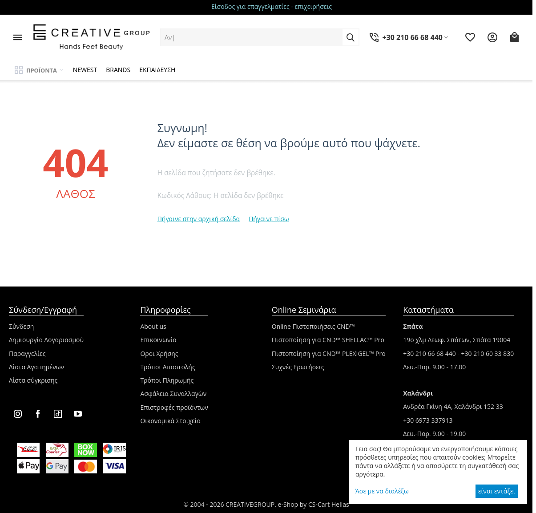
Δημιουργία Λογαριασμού (46, 339)
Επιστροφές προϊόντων (174, 407)
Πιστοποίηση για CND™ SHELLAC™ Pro (328, 339)
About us (153, 326)
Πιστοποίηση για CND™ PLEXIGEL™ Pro (329, 353)
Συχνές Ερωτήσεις (298, 367)
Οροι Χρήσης (159, 353)
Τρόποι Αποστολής (167, 367)
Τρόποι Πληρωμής (166, 380)
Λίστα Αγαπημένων (36, 367)
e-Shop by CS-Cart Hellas (313, 504)
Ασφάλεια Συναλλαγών (173, 393)
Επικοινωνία (158, 339)
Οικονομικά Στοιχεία (170, 420)
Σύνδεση (21, 326)
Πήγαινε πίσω (269, 218)
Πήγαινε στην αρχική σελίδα (198, 218)
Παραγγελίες (27, 353)
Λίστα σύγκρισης (33, 380)
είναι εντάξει (496, 491)
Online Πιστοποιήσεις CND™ (313, 326)
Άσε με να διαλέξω (382, 491)
